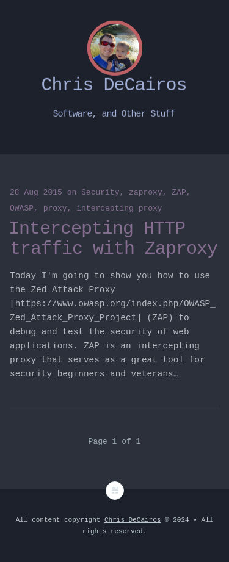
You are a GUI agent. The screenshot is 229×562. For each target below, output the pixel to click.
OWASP (22, 208)
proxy (55, 208)
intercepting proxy (119, 208)
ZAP (179, 192)
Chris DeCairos (132, 520)
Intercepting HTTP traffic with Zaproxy (113, 238)
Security (100, 192)
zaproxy (145, 192)
